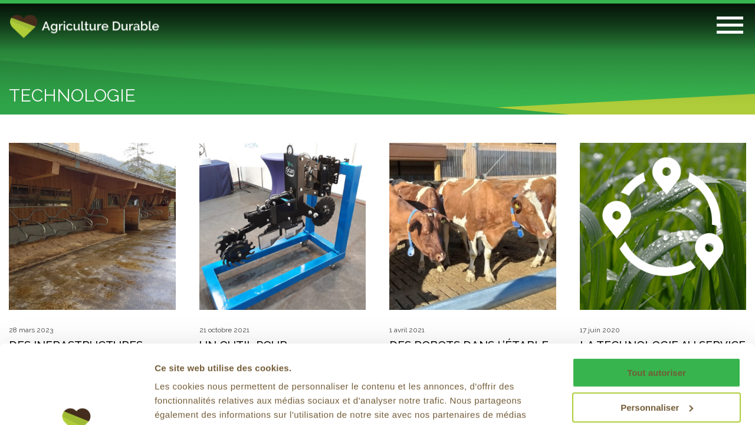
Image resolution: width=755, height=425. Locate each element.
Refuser (656, 368)
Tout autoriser (656, 299)
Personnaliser (657, 333)
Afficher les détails (194, 402)
